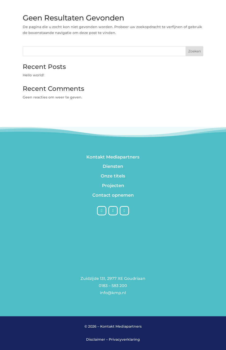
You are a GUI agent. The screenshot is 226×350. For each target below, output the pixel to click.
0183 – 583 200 (113, 285)
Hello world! (33, 75)
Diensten (113, 166)
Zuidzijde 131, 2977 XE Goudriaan (112, 278)
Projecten (113, 185)
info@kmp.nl (113, 292)
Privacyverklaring (124, 339)
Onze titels (113, 176)
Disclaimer (95, 339)
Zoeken (194, 51)
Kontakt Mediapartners (112, 157)
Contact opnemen (113, 195)
